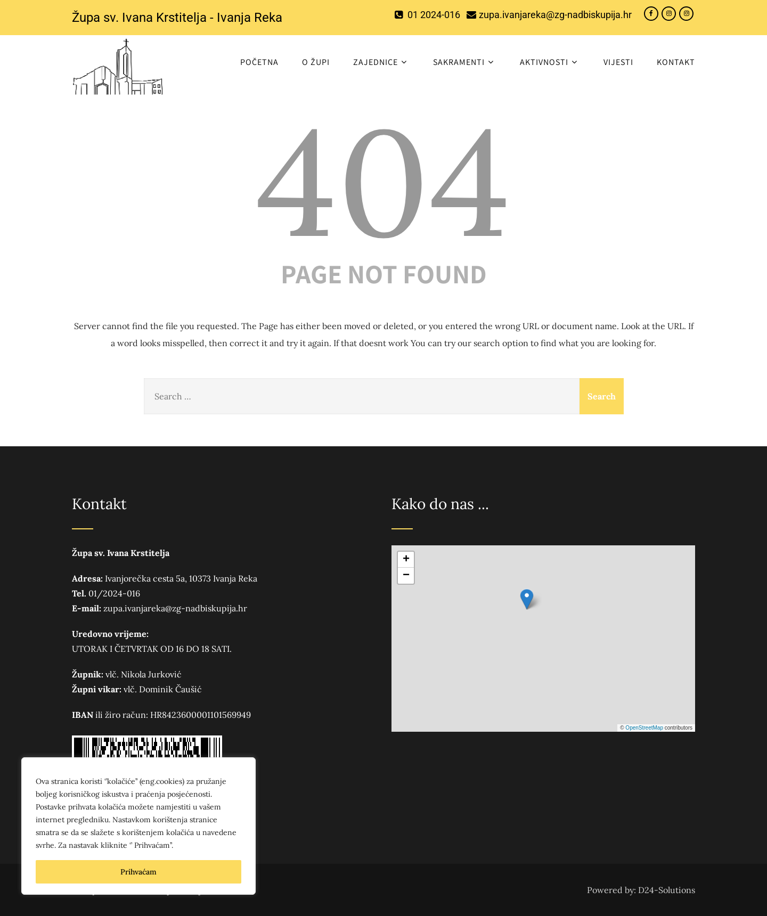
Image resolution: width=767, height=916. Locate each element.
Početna (259, 62)
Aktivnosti (550, 62)
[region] (138, 826)
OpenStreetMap (644, 728)
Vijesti (618, 62)
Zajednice (381, 62)
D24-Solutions (666, 890)
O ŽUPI (316, 62)
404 (383, 181)
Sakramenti (464, 62)
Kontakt (676, 62)
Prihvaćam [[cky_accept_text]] (138, 872)
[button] (526, 599)
